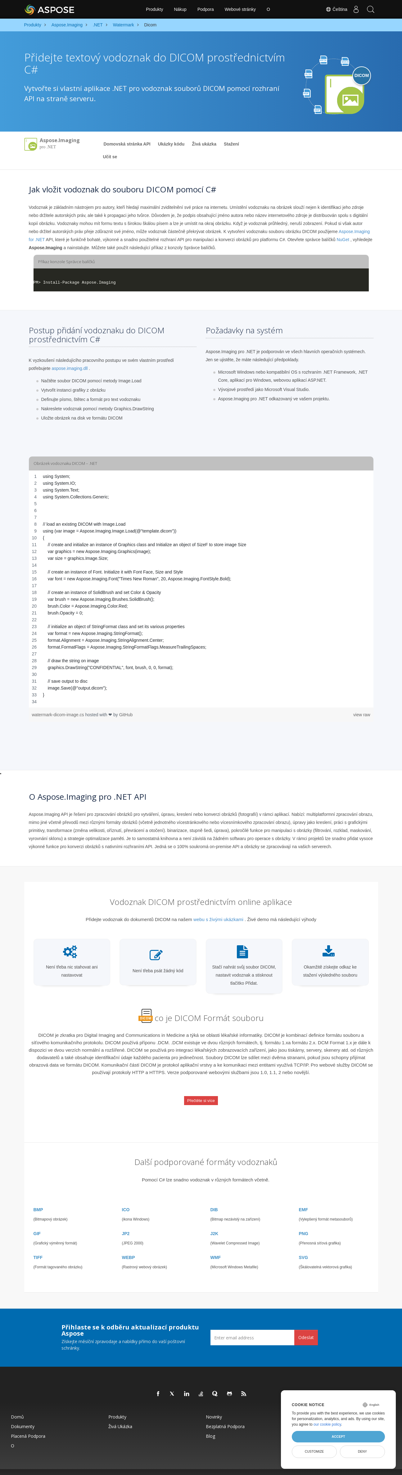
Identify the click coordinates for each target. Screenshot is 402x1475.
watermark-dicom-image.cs (58, 714)
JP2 (126, 1223)
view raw (361, 714)
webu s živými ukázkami (218, 919)
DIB (214, 1199)
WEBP (128, 1247)
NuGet (343, 239)
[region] (201, 589)
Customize (314, 1451)
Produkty (154, 9)
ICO (126, 1199)
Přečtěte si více (201, 1096)
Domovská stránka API (127, 144)
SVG (303, 1247)
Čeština (334, 9)
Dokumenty (22, 1416)
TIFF (38, 1247)
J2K (214, 1223)
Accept (338, 1436)
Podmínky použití (264, 1467)
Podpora (205, 9)
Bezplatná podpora (225, 1416)
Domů (17, 1407)
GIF (37, 1223)
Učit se (110, 156)
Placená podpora (28, 1426)
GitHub (126, 714)
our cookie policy (327, 1424)
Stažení (231, 144)
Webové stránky (240, 9)
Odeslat (306, 1327)
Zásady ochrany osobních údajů (226, 1467)
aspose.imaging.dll (70, 368)
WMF (215, 1247)
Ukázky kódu (171, 144)
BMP (38, 1199)
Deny (362, 1451)
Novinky (214, 1407)
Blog (210, 1426)
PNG (303, 1223)
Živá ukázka (204, 144)
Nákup (180, 9)
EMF (303, 1199)
